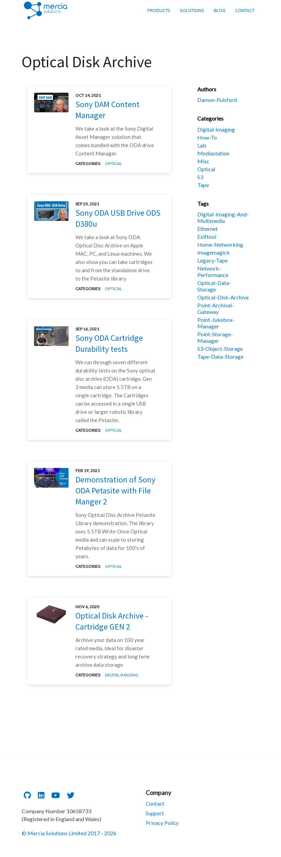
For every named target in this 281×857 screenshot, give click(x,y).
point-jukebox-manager (216, 322)
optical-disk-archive (223, 297)
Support (155, 813)
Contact (155, 803)
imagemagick (213, 252)
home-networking (220, 244)
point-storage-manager (215, 337)
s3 (200, 177)
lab (201, 145)
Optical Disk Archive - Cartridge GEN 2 (111, 621)
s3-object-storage (220, 348)
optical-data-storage (214, 286)
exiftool (206, 236)
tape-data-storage (220, 356)
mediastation (213, 153)
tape (203, 185)
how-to (207, 137)
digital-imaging (216, 129)
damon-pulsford (217, 99)
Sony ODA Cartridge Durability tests (109, 343)
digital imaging (121, 674)
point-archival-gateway (215, 308)
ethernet (207, 228)
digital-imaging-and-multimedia (223, 217)
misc (203, 161)
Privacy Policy (162, 823)
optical (113, 163)
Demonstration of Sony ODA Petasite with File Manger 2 (115, 490)
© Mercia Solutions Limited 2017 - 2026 (69, 833)
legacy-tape (212, 260)
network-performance (212, 271)
